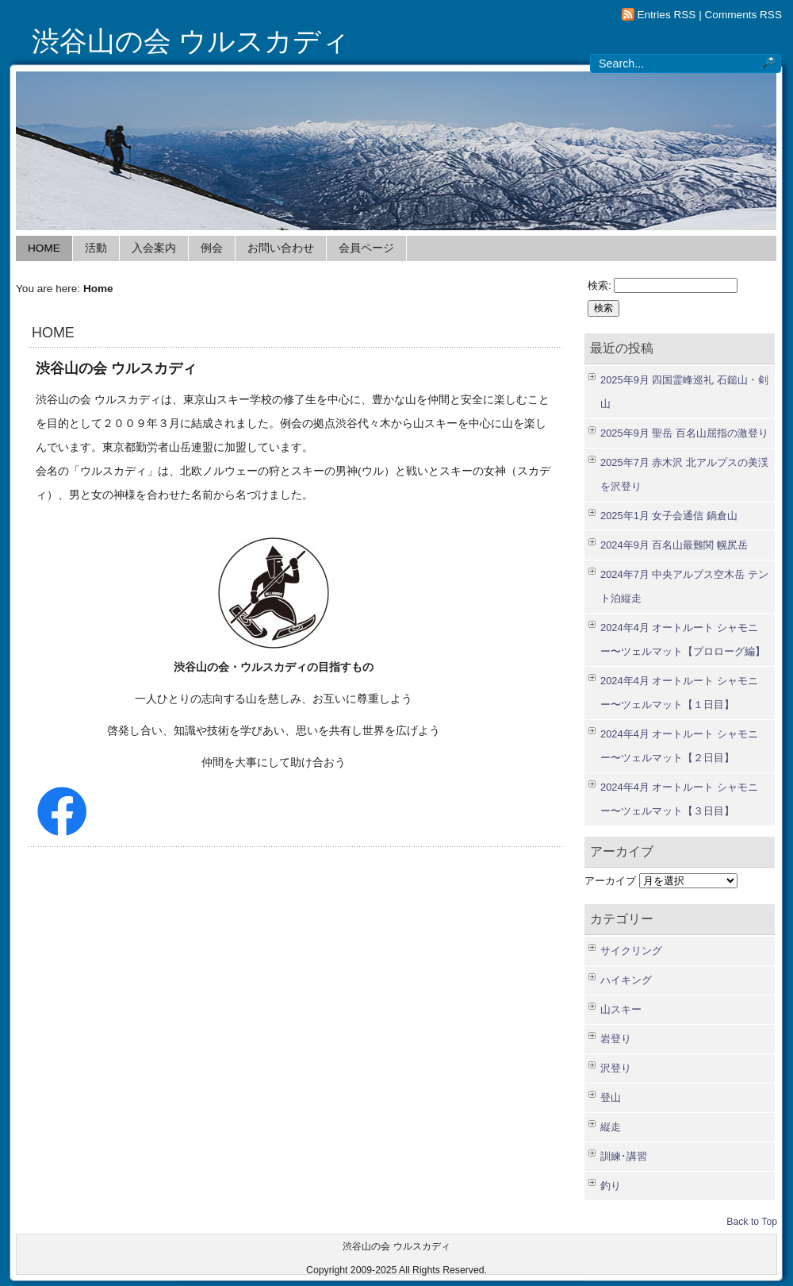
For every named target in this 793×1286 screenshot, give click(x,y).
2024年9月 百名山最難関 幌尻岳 (674, 545)
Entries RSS (666, 15)
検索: (599, 285)
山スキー (621, 1009)
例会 (212, 248)
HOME (44, 248)
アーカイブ (610, 881)
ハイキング (626, 980)
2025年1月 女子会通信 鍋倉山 (668, 516)
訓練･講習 (623, 1156)
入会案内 (154, 248)
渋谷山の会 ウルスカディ (191, 41)
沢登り (615, 1068)
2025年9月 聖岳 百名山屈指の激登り (684, 433)
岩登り (615, 1039)
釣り (610, 1186)
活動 (96, 248)
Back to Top (751, 1221)
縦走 (610, 1127)
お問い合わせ (280, 248)
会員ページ (366, 248)
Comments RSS (743, 15)
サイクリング (631, 951)
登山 (610, 1097)
